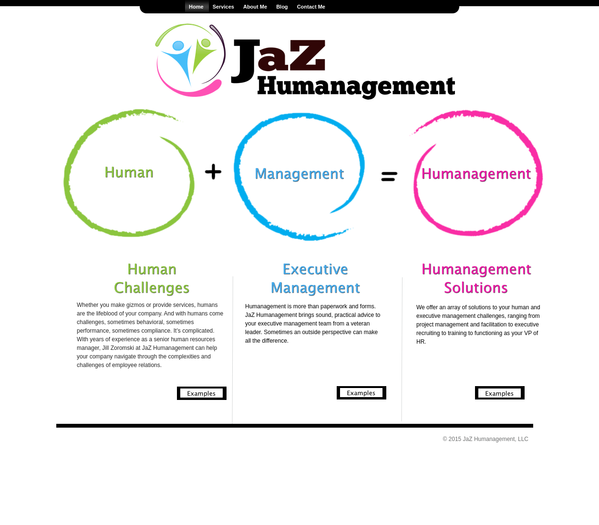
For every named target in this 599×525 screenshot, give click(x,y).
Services (224, 7)
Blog (282, 7)
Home (197, 7)
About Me (256, 7)
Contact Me (311, 7)
